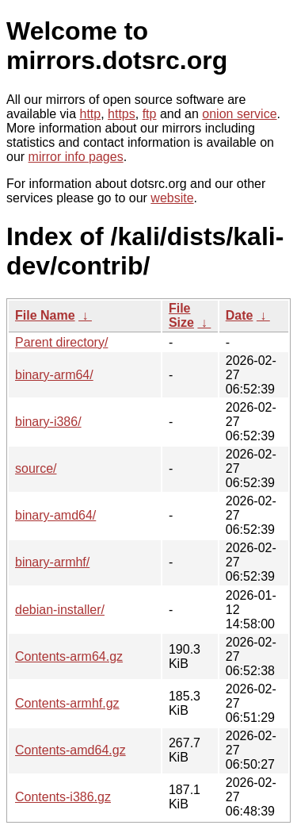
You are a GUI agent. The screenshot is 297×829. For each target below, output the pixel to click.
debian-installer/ (60, 609)
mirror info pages (76, 156)
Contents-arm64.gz (69, 656)
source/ (35, 468)
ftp (150, 114)
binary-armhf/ (52, 562)
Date (239, 315)
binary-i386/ (48, 421)
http (90, 114)
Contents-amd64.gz (70, 750)
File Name (45, 315)
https (121, 114)
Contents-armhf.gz (67, 703)
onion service (239, 114)
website (171, 198)
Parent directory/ (61, 342)
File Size (181, 315)
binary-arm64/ (54, 375)
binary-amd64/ (55, 515)
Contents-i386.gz (63, 797)
